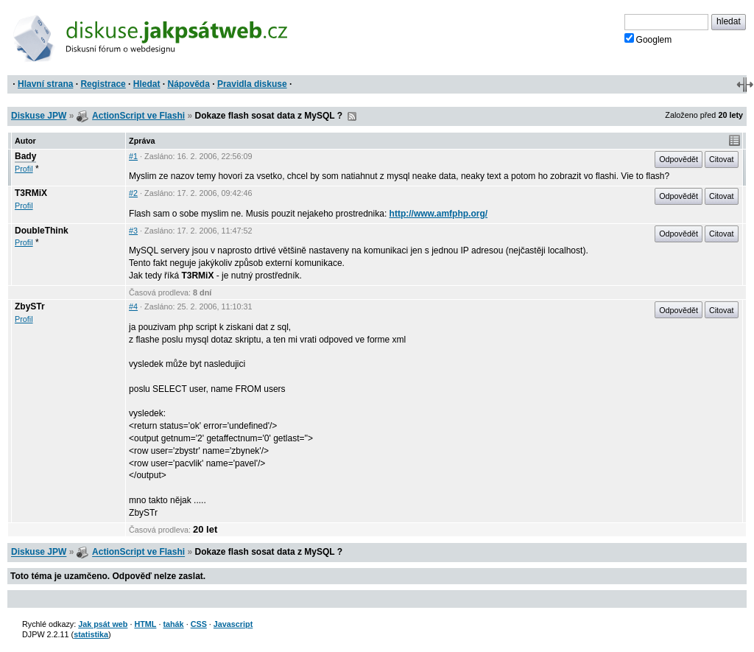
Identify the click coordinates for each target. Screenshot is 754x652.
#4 (133, 306)
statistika (91, 634)
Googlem (648, 39)
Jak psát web (102, 624)
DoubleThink (41, 230)
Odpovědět (678, 159)
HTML (145, 624)
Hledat (147, 84)
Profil (24, 168)
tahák (173, 624)
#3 (133, 230)
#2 (133, 193)
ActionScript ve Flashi (138, 116)
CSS (199, 624)
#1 (133, 156)
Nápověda (189, 84)
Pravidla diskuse (252, 84)
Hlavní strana (45, 84)
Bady (25, 156)
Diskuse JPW (38, 116)
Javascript (233, 624)
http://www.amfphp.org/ (439, 213)
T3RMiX (31, 193)
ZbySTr (30, 306)
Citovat (721, 159)
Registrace (102, 84)
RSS (352, 116)
